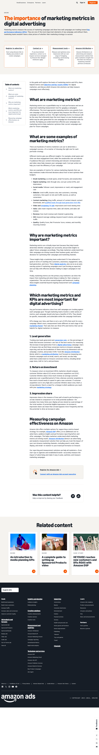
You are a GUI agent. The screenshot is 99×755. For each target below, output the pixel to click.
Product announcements (87, 605)
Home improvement (59, 628)
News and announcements (87, 616)
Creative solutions (34, 611)
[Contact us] (38, 48)
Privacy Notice (26, 683)
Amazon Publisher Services (35, 663)
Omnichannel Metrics (33, 642)
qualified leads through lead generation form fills (62, 203)
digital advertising (64, 345)
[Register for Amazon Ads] (50, 470)
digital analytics (60, 264)
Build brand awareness (7, 602)
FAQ (81, 614)
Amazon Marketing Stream (35, 636)
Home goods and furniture (61, 625)
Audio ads (4, 639)
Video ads (4, 636)
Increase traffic (5, 608)
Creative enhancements (34, 614)
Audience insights (32, 602)
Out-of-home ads (6, 642)
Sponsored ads (5, 625)
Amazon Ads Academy (86, 602)
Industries (57, 599)
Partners (38, 2)
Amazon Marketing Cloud (35, 657)
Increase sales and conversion (9, 611)
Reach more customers (7, 605)
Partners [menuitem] (83, 622)
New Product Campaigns (34, 669)
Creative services (32, 616)
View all (3, 645)
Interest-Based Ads (38, 683)
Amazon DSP (51, 432)
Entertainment (58, 611)
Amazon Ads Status (63, 683)
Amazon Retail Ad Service (35, 666)
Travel (55, 640)
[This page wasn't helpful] (73, 496)
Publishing (57, 631)
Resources (83, 608)
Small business (21, 2)
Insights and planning (35, 599)
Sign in (82, 2)
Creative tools (31, 619)
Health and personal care (61, 622)
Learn (44, 2)
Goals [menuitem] (3, 599)
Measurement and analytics (34, 626)
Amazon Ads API (32, 660)
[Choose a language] (10, 590)
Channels (57, 646)
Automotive (57, 602)
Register (93, 3)
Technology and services (36, 651)
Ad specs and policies (86, 611)
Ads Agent (30, 672)
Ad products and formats (7, 621)
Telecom (56, 634)
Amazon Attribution (72, 352)
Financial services (58, 616)
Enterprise (30, 2)
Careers (74, 683)
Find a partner (84, 625)
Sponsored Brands (6, 630)
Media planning (32, 605)
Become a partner (85, 628)
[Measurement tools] (61, 48)
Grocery (56, 619)
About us (3, 683)
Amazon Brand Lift (33, 633)
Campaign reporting (33, 639)
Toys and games (58, 637)
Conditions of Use (14, 683)
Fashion (56, 614)
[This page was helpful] (78, 496)
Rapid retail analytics (33, 645)
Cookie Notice (50, 683)
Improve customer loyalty (8, 614)
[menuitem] (10, 635)
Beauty (56, 605)
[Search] (77, 3)
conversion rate (60, 340)
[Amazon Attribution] (84, 48)
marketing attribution (50, 354)
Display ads (4, 633)
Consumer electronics (60, 608)
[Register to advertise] (15, 48)
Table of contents (12, 84)
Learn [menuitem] (82, 599)
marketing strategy (44, 387)
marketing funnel (36, 326)
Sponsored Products (6, 628)
